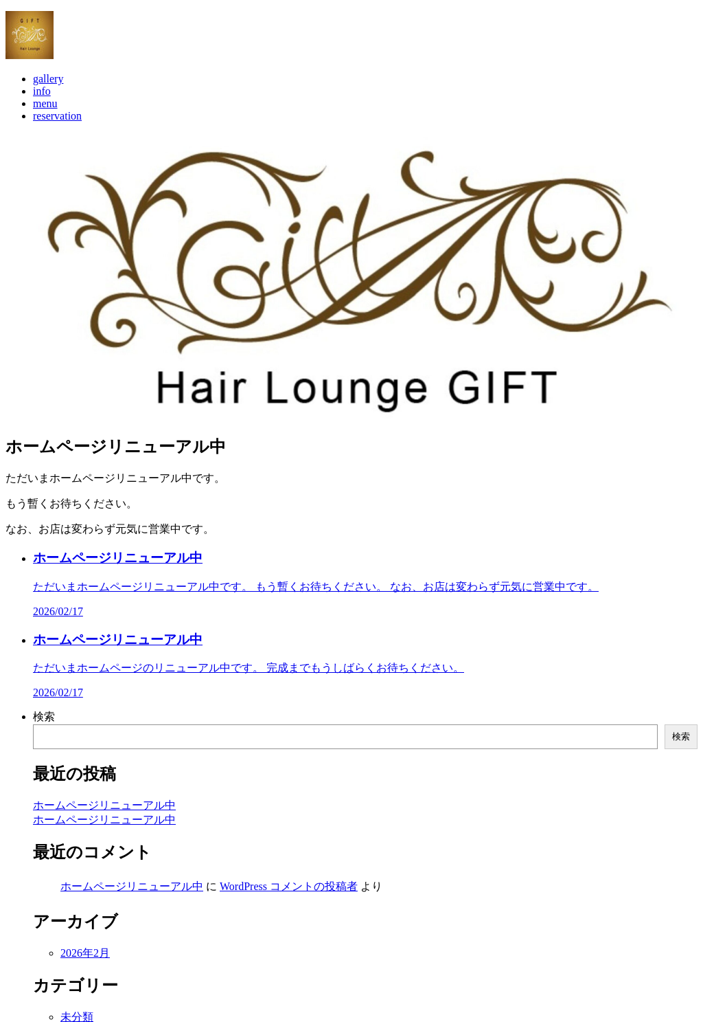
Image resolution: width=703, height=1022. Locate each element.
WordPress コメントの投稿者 (289, 897)
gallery (48, 90)
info (42, 102)
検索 (44, 727)
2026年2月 (85, 964)
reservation (57, 127)
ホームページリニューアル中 (104, 816)
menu (45, 114)
